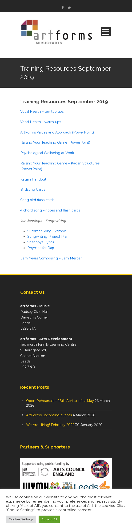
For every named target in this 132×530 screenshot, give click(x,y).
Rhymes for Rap (40, 248)
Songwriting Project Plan (47, 236)
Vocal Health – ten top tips (42, 111)
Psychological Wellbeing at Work (47, 153)
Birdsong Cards (32, 189)
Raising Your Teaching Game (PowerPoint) (55, 142)
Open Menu (106, 31)
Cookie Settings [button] (21, 519)
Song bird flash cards (37, 200)
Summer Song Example (47, 231)
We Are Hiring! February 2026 (50, 425)
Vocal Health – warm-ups (40, 122)
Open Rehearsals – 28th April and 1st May (60, 401)
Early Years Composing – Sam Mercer (51, 258)
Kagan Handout (33, 179)
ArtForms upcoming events (49, 415)
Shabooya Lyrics (40, 242)
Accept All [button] (49, 519)
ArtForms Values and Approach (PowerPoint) (57, 132)
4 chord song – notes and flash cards (50, 210)
